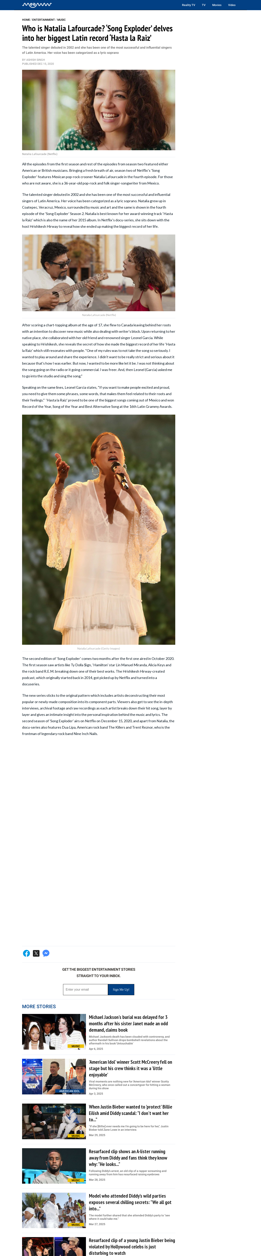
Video (232, 5)
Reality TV (188, 5)
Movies (216, 5)
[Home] (37, 5)
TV (203, 5)
